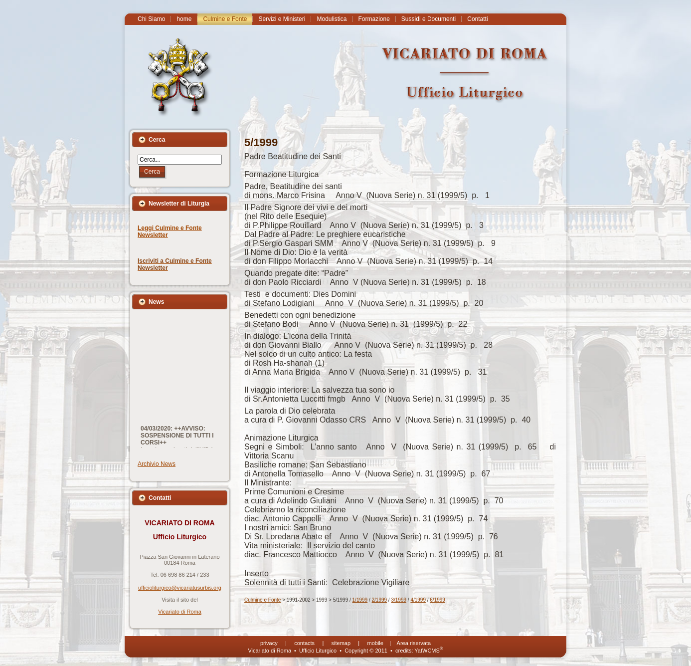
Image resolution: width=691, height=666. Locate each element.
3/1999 (398, 600)
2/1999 (379, 600)
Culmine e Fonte (262, 600)
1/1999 (360, 600)
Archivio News (156, 463)
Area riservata (414, 643)
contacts (304, 643)
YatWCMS (428, 651)
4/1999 (418, 600)
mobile (375, 643)
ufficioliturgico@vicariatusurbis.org (179, 588)
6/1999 (437, 600)
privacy (269, 643)
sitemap (341, 643)
